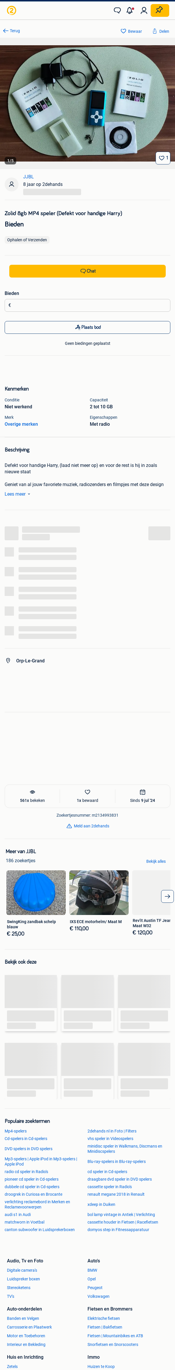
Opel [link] (92, 1279)
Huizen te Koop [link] (101, 1366)
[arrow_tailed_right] (167, 896)
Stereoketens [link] (18, 1287)
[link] (12, 10)
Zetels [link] (12, 1366)
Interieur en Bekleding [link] (26, 1344)
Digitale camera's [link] (22, 1270)
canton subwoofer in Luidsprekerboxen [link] (40, 1229)
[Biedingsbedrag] (89, 305)
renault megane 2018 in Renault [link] (116, 1194)
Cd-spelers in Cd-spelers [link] (26, 1138)
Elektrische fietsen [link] (104, 1318)
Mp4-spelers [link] (16, 1131)
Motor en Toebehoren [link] (26, 1335)
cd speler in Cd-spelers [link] (107, 1171)
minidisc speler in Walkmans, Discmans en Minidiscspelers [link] (125, 1149)
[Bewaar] (163, 158)
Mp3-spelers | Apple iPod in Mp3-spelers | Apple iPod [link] (41, 1161)
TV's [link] (10, 1296)
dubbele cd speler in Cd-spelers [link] (32, 1186)
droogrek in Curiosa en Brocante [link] (33, 1194)
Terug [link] (15, 30)
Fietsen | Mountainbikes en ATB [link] (115, 1335)
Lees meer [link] (18, 493)
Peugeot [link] (95, 1287)
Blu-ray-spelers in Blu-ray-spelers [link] (117, 1161)
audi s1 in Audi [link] (18, 1214)
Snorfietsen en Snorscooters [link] (113, 1344)
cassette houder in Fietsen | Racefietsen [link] (123, 1222)
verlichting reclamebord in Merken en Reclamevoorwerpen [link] (37, 1204)
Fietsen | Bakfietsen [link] (105, 1327)
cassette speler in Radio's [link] (110, 1186)
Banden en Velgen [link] (23, 1318)
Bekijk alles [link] (156, 861)
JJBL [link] (28, 177)
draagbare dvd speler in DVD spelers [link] (120, 1179)
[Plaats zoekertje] (160, 10)
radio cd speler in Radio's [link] (26, 1171)
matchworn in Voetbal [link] (24, 1222)
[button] (130, 10)
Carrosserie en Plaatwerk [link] (29, 1327)
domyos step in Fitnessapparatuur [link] (118, 1229)
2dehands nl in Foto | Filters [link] (112, 1131)
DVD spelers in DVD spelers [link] (28, 1148)
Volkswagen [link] (99, 1296)
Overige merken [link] (21, 424)
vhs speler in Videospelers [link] (110, 1138)
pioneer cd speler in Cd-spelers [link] (32, 1179)
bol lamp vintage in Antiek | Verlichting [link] (121, 1214)
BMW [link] (92, 1270)
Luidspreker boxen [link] (23, 1279)
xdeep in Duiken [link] (101, 1204)
